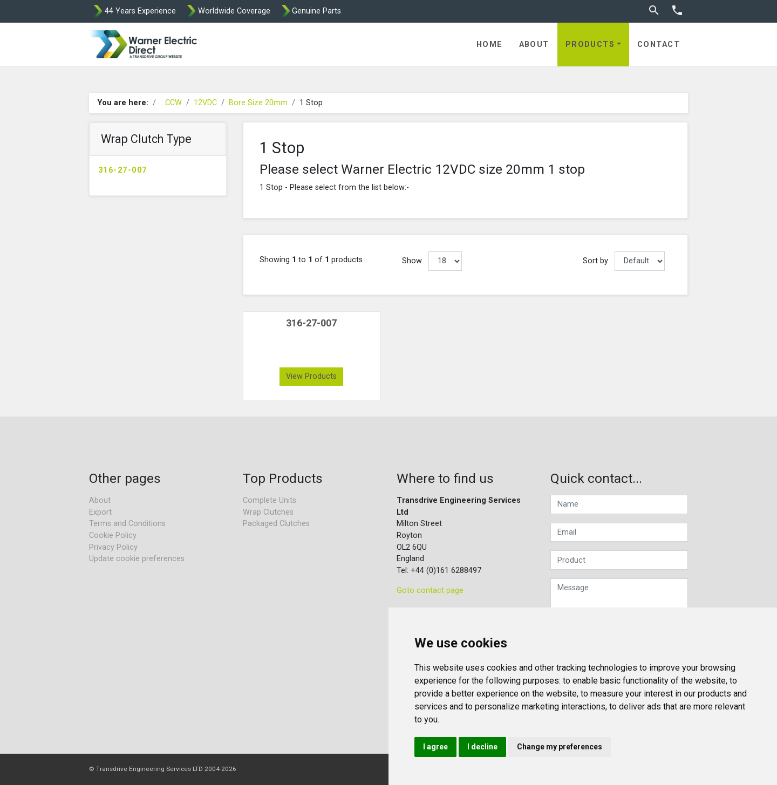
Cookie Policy (113, 535)
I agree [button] (435, 746)
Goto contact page (430, 590)
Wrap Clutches (268, 512)
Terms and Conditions (127, 523)
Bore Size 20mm (258, 102)
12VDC (205, 102)
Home (489, 44)
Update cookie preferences (137, 558)
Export (100, 512)
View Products (311, 376)
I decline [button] (482, 746)
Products (590, 44)
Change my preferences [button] (559, 746)
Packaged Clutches (276, 523)
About (534, 44)
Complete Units (269, 500)
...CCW (171, 102)
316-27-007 (122, 170)
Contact (658, 44)
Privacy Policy (113, 547)
